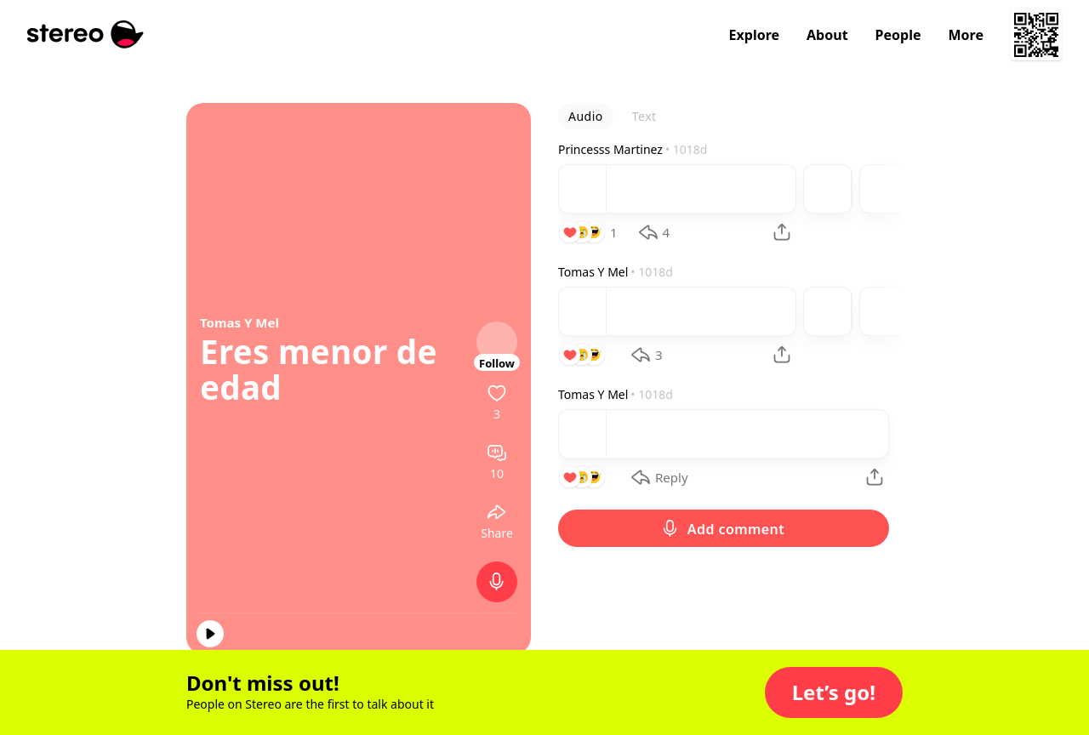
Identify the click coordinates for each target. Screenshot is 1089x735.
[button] (834, 692)
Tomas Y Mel (239, 322)
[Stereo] (85, 34)
